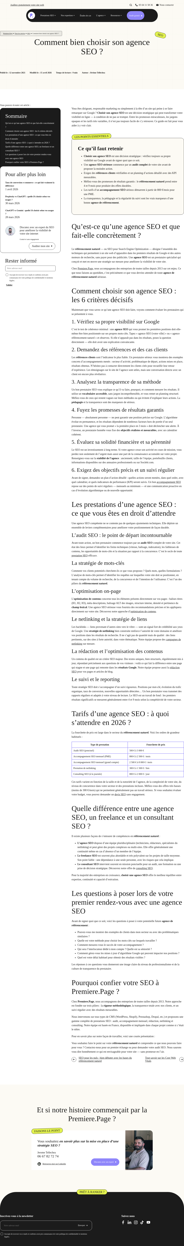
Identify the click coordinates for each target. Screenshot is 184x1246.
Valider (9, 285)
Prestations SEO (47, 15)
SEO (28, 33)
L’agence (100, 15)
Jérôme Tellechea (97, 73)
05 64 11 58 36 (146, 5)
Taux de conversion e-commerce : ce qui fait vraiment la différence (29, 184)
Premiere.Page (8, 33)
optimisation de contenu (143, 611)
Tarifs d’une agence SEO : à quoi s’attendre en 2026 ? (27, 143)
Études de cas (85, 16)
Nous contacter (167, 5)
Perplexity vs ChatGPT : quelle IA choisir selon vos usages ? (27, 198)
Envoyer (81, 1225)
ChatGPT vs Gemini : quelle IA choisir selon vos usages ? (29, 212)
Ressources (115, 15)
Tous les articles (20, 33)
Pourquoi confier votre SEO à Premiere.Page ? (24, 162)
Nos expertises (67, 15)
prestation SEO (80, 555)
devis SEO (120, 794)
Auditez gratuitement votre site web (27, 5)
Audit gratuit (134, 16)
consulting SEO (144, 868)
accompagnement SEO (169, 482)
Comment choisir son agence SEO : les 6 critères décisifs (28, 131)
